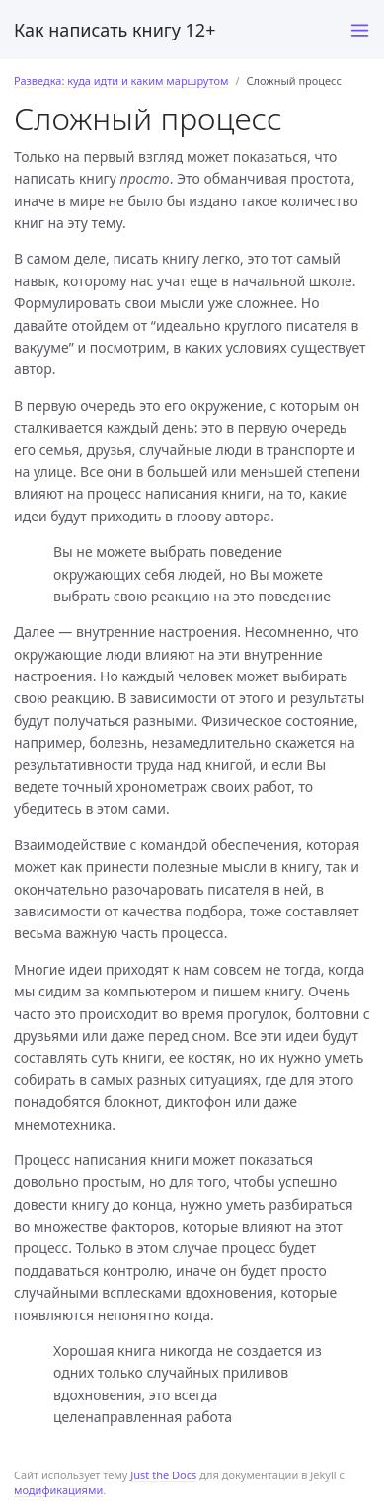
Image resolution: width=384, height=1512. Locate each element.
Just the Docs (163, 1475)
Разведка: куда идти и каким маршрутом (121, 80)
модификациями (58, 1489)
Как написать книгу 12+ (114, 29)
